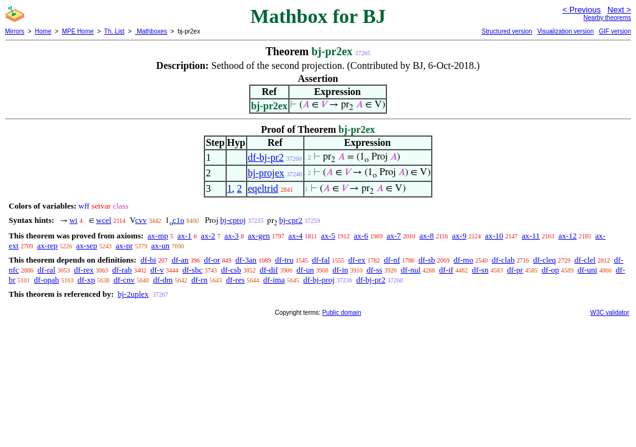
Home (43, 31)
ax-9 (459, 235)
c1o (178, 220)
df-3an (246, 259)
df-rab (122, 269)
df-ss (374, 269)
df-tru (284, 259)
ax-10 (494, 235)
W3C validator (609, 312)
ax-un (160, 245)
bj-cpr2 (290, 220)
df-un (305, 269)
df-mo (463, 259)
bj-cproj (233, 220)
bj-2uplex (132, 294)
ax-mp (158, 235)
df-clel (585, 259)
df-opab (46, 279)
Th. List (114, 31)
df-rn (199, 279)
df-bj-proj (319, 279)
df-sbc (192, 269)
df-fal (321, 259)
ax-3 (231, 235)
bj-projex (266, 173)
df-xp (86, 279)
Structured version (506, 31)
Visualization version (565, 31)
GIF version (615, 31)
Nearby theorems (607, 17)
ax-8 (426, 235)
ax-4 (295, 235)
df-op (550, 269)
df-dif (269, 269)
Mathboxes (151, 31)
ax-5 (328, 235)
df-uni (587, 269)
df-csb (231, 269)
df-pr (515, 269)
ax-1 (185, 235)
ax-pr (124, 245)
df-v (157, 269)
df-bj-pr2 (266, 157)
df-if (446, 269)
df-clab (503, 259)
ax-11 (531, 235)
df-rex (84, 269)
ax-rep (47, 245)
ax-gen (259, 235)
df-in (340, 269)
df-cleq (544, 259)
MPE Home (78, 31)
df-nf (392, 259)
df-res (235, 279)
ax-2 (208, 235)
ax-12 (567, 235)
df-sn (480, 269)
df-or (212, 259)
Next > (619, 9)
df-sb (427, 259)
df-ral (46, 269)
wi (74, 220)
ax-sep (87, 245)
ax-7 (393, 235)
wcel (104, 220)
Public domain (341, 312)
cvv (141, 220)
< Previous (581, 9)
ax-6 (361, 235)
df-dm (163, 279)
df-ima (274, 279)
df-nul (410, 269)
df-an (179, 259)
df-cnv (124, 279)
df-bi (148, 259)
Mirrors (14, 31)
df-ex (356, 259)
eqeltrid (263, 188)
